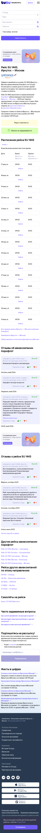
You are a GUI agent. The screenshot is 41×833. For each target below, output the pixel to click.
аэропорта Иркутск (17, 106)
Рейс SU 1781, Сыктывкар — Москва (14, 556)
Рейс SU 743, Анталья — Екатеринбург (15, 552)
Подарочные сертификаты (12, 740)
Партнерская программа (11, 770)
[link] (7, 60)
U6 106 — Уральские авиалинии (13, 578)
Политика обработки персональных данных (10, 811)
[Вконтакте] (8, 777)
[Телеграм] (3, 777)
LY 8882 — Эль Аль (8, 585)
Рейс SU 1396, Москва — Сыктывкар (14, 549)
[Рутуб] (18, 777)
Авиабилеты (6, 718)
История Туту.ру (8, 748)
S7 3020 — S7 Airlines (9, 589)
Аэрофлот (5, 97)
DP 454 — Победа (7, 575)
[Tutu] (6, 2)
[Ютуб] (13, 777)
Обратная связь (8, 755)
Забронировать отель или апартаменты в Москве (20, 339)
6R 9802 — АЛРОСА (8, 582)
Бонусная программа (10, 737)
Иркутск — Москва (8, 99)
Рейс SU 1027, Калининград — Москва (15, 563)
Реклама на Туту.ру (9, 767)
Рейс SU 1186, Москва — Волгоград (14, 560)
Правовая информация (30, 813)
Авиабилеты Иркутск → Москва (13, 335)
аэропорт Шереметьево (11, 108)
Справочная (6, 730)
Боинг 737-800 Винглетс (10, 601)
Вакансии (5, 752)
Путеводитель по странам (12, 733)
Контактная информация (11, 758)
